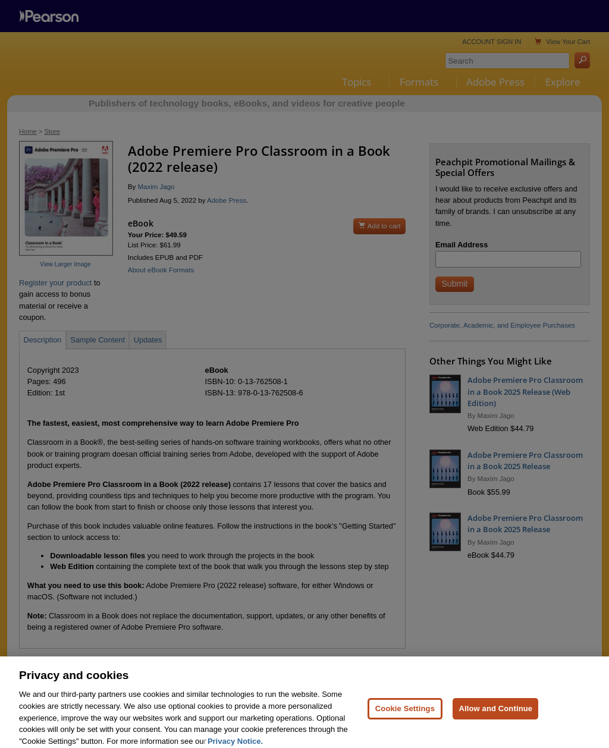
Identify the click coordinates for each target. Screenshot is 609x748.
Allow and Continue (495, 720)
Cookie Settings (405, 720)
